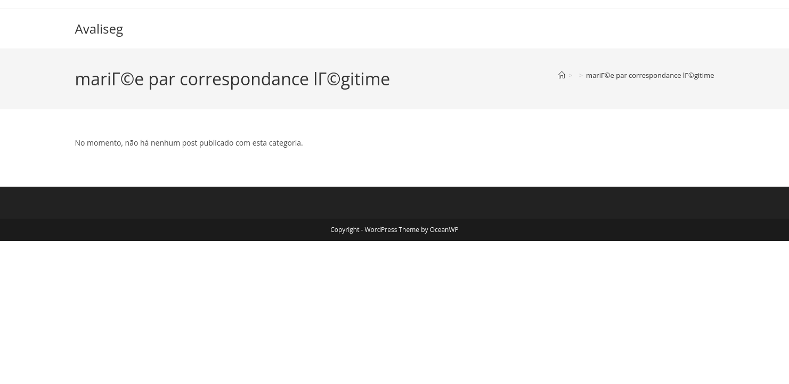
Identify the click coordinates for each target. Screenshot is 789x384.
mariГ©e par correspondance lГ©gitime (650, 75)
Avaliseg (99, 28)
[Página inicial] (561, 75)
